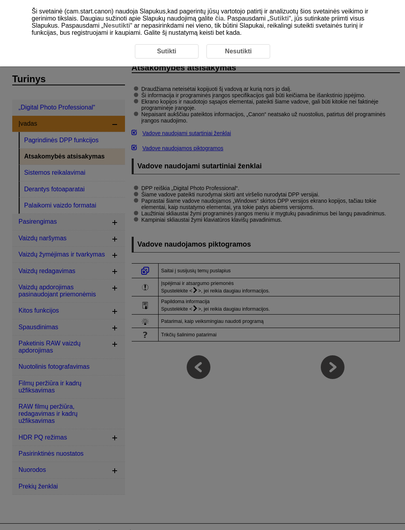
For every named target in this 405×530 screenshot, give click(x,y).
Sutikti (279, 18)
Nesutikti (116, 25)
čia (219, 18)
